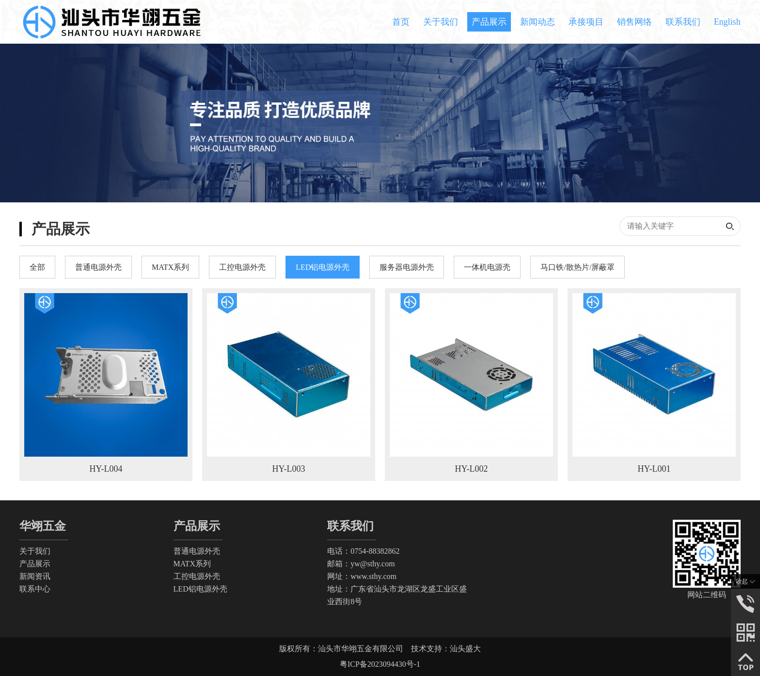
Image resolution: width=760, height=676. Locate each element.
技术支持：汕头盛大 (446, 648)
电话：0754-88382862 (363, 551)
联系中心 (34, 589)
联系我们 (682, 22)
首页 (401, 22)
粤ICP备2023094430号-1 (380, 664)
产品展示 (489, 22)
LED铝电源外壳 (200, 589)
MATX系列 (192, 564)
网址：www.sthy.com (361, 576)
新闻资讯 (34, 576)
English (727, 22)
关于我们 (440, 22)
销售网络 (634, 22)
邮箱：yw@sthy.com (361, 564)
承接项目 (586, 22)
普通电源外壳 (197, 551)
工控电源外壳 (197, 576)
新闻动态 (537, 22)
